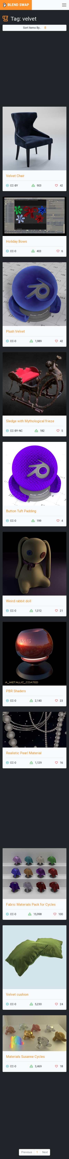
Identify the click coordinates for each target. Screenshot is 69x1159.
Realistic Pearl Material (23, 753)
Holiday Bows (16, 241)
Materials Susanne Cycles (25, 1057)
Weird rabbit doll (18, 601)
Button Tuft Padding (21, 511)
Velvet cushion (17, 994)
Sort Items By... (34, 27)
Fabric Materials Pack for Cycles (31, 904)
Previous (26, 1152)
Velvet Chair (15, 176)
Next (45, 1152)
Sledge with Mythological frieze (30, 421)
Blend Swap (16, 5)
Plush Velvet (15, 331)
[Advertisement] (34, 68)
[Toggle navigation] (64, 5)
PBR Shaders (16, 691)
